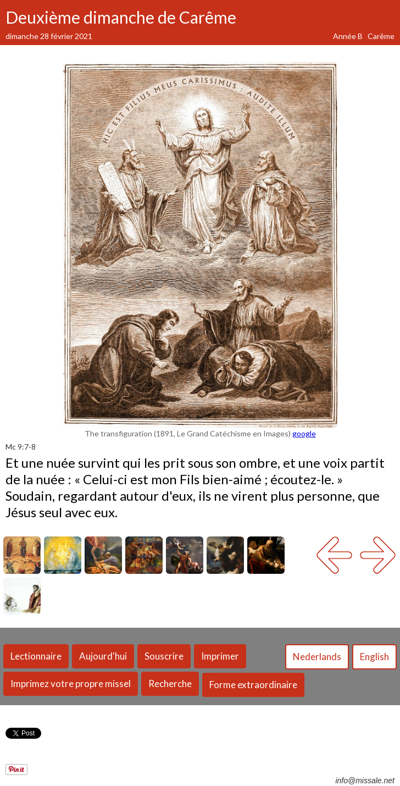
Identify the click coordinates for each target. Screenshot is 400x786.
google (304, 433)
